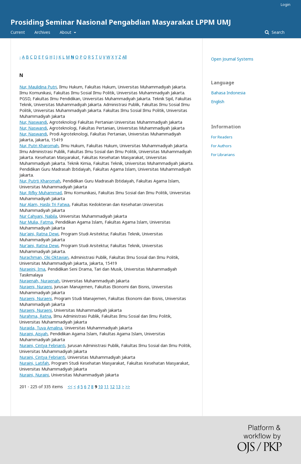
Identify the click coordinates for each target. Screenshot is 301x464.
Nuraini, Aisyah (33, 333)
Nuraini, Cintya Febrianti (42, 345)
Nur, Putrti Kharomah (39, 181)
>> (127, 386)
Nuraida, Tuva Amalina (40, 328)
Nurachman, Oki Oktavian (43, 257)
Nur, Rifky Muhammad (40, 192)
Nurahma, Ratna (35, 316)
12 (112, 386)
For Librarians (223, 154)
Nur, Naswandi (33, 122)
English (217, 101)
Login (285, 4)
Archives (42, 32)
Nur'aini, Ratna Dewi (38, 234)
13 (118, 386)
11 (106, 386)
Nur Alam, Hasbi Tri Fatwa (44, 204)
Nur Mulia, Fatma (36, 222)
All (124, 57)
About (66, 32)
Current (18, 32)
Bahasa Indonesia (228, 93)
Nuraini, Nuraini (34, 375)
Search (277, 32)
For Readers (222, 137)
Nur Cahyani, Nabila (38, 216)
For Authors (221, 145)
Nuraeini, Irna (32, 269)
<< (70, 386)
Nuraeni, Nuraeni (35, 286)
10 (100, 386)
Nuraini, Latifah (34, 363)
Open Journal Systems (232, 59)
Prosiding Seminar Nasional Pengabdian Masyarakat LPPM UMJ (121, 22)
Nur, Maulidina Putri (38, 87)
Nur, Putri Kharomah (38, 145)
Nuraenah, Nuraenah (39, 281)
